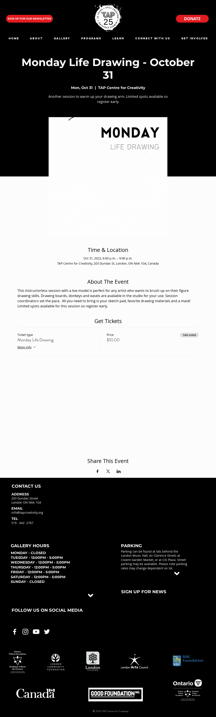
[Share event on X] (108, 471)
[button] (36, 38)
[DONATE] (192, 19)
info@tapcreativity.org (27, 512)
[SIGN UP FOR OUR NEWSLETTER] (29, 19)
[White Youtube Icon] (36, 632)
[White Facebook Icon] (15, 632)
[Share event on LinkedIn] (119, 471)
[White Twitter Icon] (47, 632)
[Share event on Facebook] (98, 471)
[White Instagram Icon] (25, 632)
